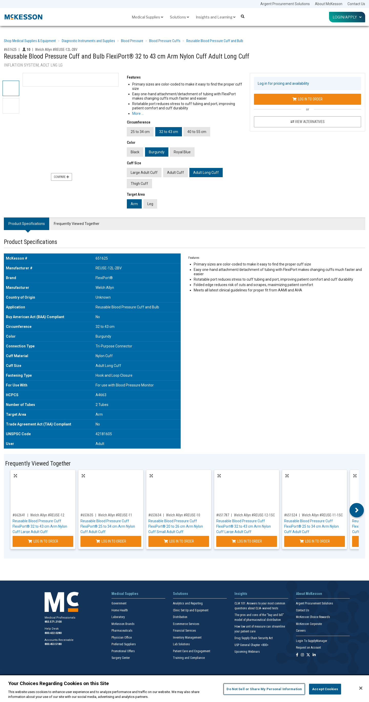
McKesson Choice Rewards (313, 617)
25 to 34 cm (140, 132)
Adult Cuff (175, 172)
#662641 (19, 515)
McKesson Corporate (309, 624)
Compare (61, 177)
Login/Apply (347, 17)
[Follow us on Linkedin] (314, 655)
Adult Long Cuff (206, 172)
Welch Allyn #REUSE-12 (47, 515)
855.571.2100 (53, 621)
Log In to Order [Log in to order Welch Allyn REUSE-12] (43, 541)
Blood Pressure (132, 41)
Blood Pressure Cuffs (164, 41)
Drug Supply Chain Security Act (253, 638)
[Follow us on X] (308, 655)
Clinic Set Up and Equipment (190, 610)
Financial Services (184, 630)
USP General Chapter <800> (251, 645)
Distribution (180, 617)
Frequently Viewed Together (76, 224)
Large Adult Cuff (144, 172)
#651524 (290, 515)
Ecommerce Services (186, 624)
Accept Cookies (325, 689)
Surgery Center (120, 658)
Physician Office (121, 637)
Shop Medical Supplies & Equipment (30, 41)
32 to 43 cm (168, 132)
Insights (240, 594)
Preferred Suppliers (123, 644)
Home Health (119, 610)
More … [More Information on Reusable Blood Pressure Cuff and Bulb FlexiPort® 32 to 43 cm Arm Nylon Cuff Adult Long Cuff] (138, 113)
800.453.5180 (53, 644)
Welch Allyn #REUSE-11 (115, 515)
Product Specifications (26, 224)
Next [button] (356, 510)
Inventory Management (187, 637)
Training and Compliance (189, 658)
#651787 (222, 515)
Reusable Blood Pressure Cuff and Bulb (214, 41)
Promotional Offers (123, 651)
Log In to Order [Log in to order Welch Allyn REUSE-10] (179, 541)
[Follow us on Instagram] (302, 655)
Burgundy (157, 152)
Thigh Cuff (139, 184)
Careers (301, 630)
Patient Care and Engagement (191, 651)
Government (118, 603)
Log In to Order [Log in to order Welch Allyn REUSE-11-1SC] (315, 541)
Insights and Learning (215, 17)
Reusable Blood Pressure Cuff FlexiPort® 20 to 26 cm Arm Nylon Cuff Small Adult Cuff (175, 526)
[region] (184, 688)
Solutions (179, 17)
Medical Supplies (147, 17)
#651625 (10, 50)
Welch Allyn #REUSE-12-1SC (254, 515)
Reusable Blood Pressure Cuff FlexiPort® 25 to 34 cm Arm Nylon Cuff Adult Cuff (107, 526)
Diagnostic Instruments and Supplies (88, 41)
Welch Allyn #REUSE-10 (183, 515)
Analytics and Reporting (188, 603)
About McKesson (328, 4)
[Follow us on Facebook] (297, 655)
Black (135, 152)
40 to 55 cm (196, 132)
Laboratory (118, 617)
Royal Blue (182, 152)
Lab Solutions (181, 644)
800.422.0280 (53, 633)
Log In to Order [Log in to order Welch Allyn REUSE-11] (111, 541)
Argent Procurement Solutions (285, 4)
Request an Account (308, 647)
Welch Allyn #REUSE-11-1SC (322, 515)
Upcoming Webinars (247, 651)
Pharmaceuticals (121, 630)
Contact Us (356, 4)
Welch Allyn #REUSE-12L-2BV (56, 50)
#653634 (154, 515)
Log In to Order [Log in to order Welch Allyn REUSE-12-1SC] (247, 541)
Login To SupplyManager (311, 641)
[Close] (360, 688)
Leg (150, 204)
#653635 (86, 515)
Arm (134, 204)
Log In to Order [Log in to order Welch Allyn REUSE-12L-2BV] (307, 99)
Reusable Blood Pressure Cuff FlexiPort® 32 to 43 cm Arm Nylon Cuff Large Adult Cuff (40, 526)
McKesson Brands (123, 624)
